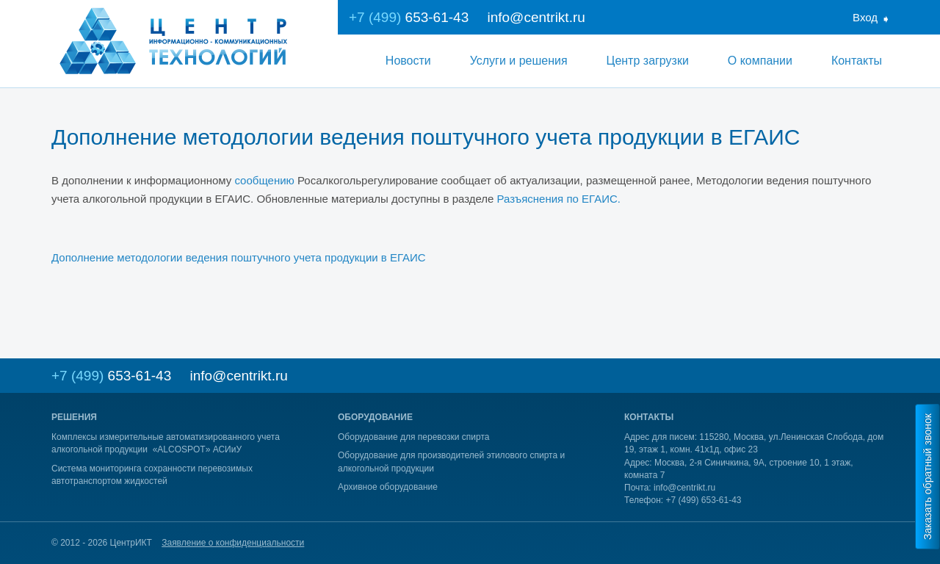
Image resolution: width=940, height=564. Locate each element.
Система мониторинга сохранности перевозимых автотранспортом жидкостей (152, 474)
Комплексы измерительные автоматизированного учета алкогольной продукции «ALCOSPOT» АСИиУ (165, 443)
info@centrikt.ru (536, 17)
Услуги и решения (519, 60)
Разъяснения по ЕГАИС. (559, 198)
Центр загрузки (648, 60)
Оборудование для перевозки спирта (414, 437)
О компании (760, 60)
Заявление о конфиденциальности (233, 543)
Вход (865, 17)
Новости (408, 60)
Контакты (856, 60)
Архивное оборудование (388, 487)
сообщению (264, 180)
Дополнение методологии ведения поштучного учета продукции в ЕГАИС (238, 257)
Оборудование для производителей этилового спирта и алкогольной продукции (451, 461)
